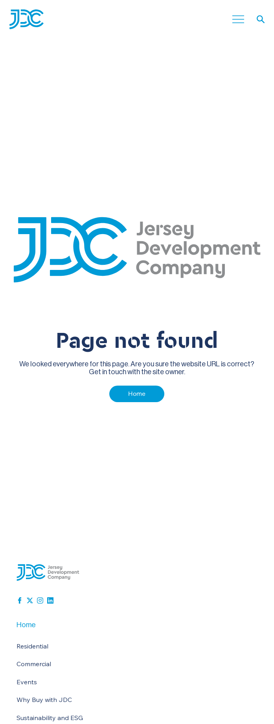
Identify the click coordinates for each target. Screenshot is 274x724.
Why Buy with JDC (44, 700)
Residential (32, 646)
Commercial (34, 664)
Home (26, 625)
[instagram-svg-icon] (40, 600)
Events (27, 682)
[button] (261, 19)
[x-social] (30, 600)
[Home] (136, 394)
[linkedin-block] (50, 600)
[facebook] (20, 600)
